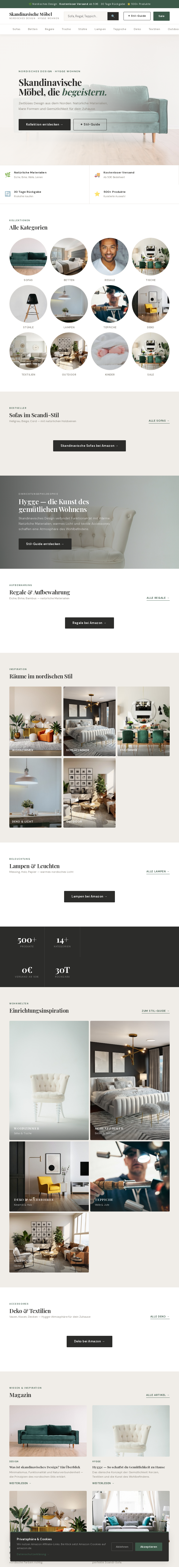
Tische (66, 29)
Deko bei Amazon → (89, 1341)
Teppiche (119, 29)
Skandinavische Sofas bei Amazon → (89, 446)
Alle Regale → (158, 598)
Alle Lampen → (158, 871)
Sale (161, 16)
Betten (33, 29)
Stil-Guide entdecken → (45, 544)
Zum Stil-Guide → (156, 1011)
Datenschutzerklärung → (33, 1554)
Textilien (154, 29)
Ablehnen (122, 1547)
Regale (49, 29)
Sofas (17, 29)
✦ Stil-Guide (137, 16)
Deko (137, 29)
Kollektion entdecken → (44, 124)
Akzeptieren (148, 1547)
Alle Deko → (160, 1316)
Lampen (100, 29)
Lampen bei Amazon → (89, 896)
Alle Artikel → (158, 1395)
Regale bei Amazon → (89, 623)
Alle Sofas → (159, 421)
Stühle (82, 29)
